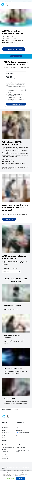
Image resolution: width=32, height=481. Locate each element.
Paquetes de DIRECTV (7, 454)
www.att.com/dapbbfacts (20, 86)
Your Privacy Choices (22, 432)
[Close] (29, 473)
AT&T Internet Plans (7, 425)
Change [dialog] (10, 1)
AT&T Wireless (5, 432)
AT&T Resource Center (12, 309)
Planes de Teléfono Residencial (7, 457)
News (17, 435)
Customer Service (20, 430)
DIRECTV (4, 430)
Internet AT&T (5, 451)
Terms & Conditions (21, 447)
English (24, 1)
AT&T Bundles (5, 435)
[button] (19, 272)
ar (13, 409)
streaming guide (10, 401)
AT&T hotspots (7, 341)
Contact (18, 427)
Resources (18, 425)
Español (29, 1)
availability (8, 409)
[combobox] (10, 271)
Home (3, 409)
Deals (3, 438)
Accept (20, 478)
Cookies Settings (10, 478)
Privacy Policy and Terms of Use (22, 450)
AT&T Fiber (5, 427)
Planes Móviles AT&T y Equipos (8, 448)
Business (4, 440)
